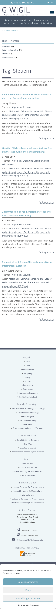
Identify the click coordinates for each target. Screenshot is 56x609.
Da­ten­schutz (23, 605)
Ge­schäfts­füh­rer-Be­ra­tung (28, 440)
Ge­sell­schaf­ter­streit (28, 448)
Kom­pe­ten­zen (28, 369)
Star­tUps (28, 444)
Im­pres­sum (34, 605)
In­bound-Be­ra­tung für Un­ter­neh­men (28, 491)
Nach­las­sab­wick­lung (28, 420)
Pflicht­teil (28, 424)
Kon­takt (28, 381)
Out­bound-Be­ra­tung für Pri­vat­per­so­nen (28, 499)
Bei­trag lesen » (46, 138)
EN (52, 2)
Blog (28, 377)
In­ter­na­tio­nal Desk (27, 482)
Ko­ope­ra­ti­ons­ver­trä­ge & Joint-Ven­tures (28, 451)
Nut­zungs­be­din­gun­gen (28, 393)
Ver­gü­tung (28, 373)
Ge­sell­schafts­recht (27, 435)
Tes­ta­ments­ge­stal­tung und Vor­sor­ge (28, 428)
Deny (28, 590)
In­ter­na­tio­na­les (28, 495)
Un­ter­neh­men (7, 57)
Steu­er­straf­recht (28, 475)
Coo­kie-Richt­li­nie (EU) (28, 397)
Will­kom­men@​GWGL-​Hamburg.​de (30, 540)
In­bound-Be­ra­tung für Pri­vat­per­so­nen (28, 487)
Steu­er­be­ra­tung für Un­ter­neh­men (28, 471)
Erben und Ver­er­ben (10, 50)
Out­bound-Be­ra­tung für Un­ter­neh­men (28, 502)
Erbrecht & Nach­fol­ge (27, 404)
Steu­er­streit (28, 463)
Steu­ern (5, 53)
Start (28, 361)
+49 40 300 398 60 (24, 2)
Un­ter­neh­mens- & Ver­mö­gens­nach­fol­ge (28, 408)
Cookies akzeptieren (28, 581)
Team (28, 365)
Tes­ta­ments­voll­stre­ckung (28, 412)
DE (48, 2)
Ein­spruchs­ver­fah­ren (28, 467)
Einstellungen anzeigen (28, 598)
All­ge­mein (6, 46)
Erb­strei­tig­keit (28, 416)
